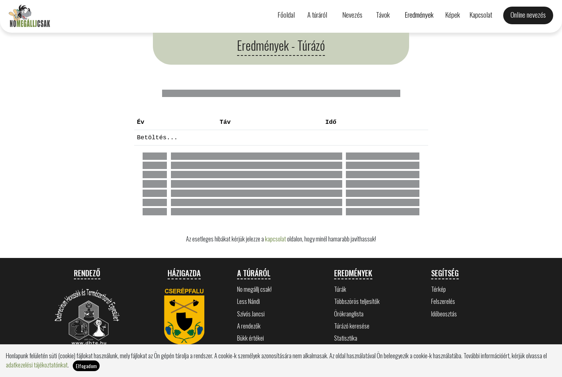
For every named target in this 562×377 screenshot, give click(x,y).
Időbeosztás (444, 313)
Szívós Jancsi (251, 313)
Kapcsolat (480, 14)
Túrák (340, 289)
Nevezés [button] (352, 14)
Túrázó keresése (351, 325)
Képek (452, 14)
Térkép (438, 289)
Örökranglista (349, 313)
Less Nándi (248, 301)
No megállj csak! (254, 289)
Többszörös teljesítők (357, 301)
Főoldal (286, 14)
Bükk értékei (250, 337)
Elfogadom (86, 366)
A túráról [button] (317, 14)
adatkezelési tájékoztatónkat (37, 364)
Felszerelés (443, 301)
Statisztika (345, 337)
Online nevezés (528, 14)
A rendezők (249, 325)
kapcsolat (275, 238)
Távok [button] (383, 14)
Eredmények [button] (419, 14)
